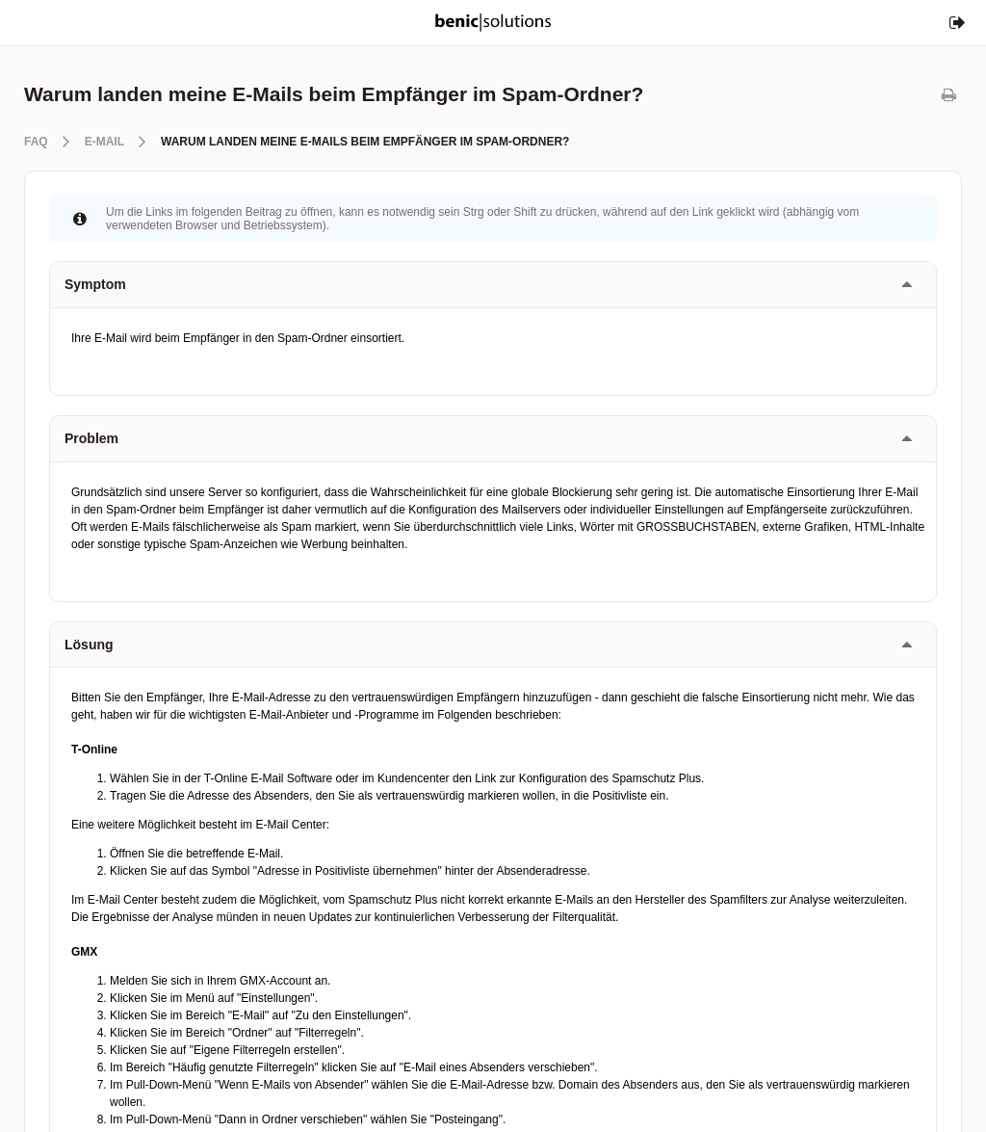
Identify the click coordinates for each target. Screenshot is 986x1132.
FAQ (36, 141)
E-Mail (104, 141)
